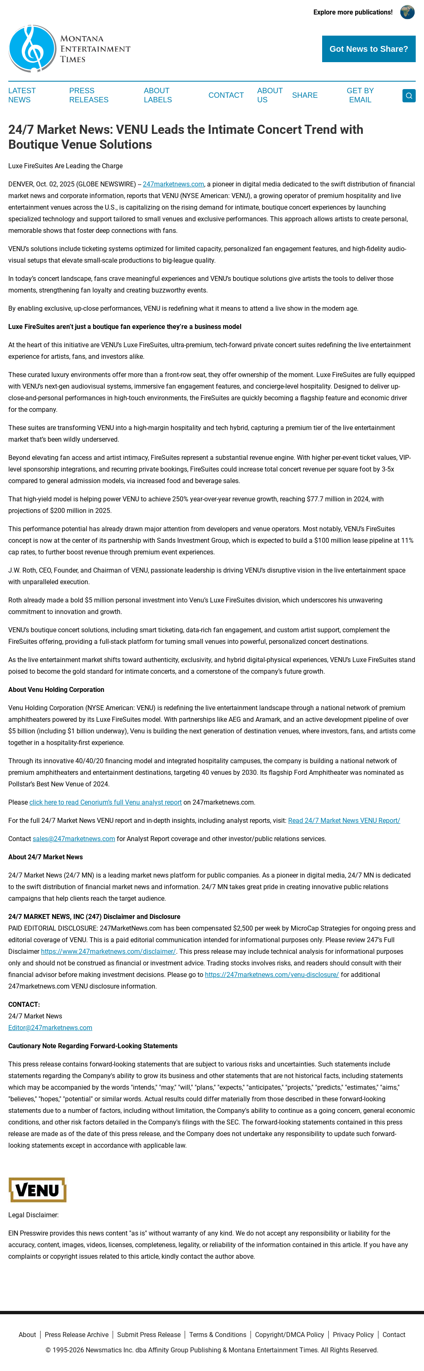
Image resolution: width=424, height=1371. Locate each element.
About (27, 1335)
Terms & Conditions (217, 1335)
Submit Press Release (149, 1335)
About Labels (158, 95)
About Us (270, 95)
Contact (226, 95)
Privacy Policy (353, 1335)
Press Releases (88, 95)
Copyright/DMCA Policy (289, 1335)
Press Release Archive (76, 1335)
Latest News (22, 95)
